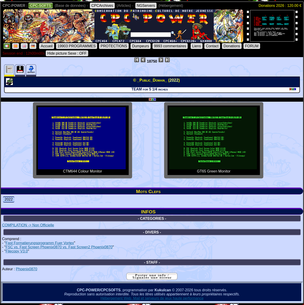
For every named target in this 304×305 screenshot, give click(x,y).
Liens (196, 46)
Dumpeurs (140, 46)
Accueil (47, 46)
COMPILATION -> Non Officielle (28, 225)
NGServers (146, 6)
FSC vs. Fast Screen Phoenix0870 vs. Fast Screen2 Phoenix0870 (58, 247)
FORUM (252, 46)
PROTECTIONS (114, 46)
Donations (232, 46)
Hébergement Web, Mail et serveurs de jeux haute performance (152, 298)
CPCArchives (102, 6)
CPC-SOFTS (40, 6)
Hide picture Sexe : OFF (67, 53)
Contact (212, 46)
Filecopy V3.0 (16, 251)
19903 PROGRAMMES (77, 46)
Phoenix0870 (26, 269)
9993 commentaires (170, 46)
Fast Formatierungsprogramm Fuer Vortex (39, 243)
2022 (9, 199)
